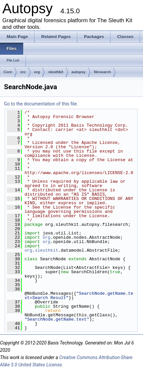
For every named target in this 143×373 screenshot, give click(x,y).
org (37, 72)
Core (8, 72)
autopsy (79, 72)
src (23, 72)
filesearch (102, 72)
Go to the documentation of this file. (41, 103)
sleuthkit (55, 72)
